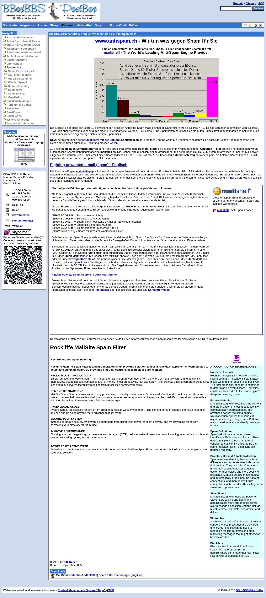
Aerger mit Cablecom (18, 123)
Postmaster (102, 289)
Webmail (67, 25)
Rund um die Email (17, 104)
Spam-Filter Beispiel (19, 71)
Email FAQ (11, 108)
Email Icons (12, 116)
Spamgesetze (14, 93)
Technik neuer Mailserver (21, 56)
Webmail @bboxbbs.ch (19, 48)
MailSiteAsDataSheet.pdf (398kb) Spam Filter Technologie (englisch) (97, 575)
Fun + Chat (118, 25)
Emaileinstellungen (17, 101)
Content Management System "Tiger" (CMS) (86, 590)
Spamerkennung (16, 86)
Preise (42, 25)
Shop (54, 25)
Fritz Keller (70, 562)
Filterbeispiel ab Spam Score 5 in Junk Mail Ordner (84, 274)
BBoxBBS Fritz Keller (249, 590)
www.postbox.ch (80, 259)
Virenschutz (12, 63)
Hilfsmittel (84, 25)
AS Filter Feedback (18, 74)
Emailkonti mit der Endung (102, 139)
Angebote (27, 25)
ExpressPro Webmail (18, 37)
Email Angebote (15, 59)
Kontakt (238, 3)
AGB (261, 3)
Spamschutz (12, 67)
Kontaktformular (22, 220)
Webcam (17, 226)
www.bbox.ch (21, 215)
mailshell (82, 171)
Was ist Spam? (15, 82)
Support (101, 25)
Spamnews (13, 89)
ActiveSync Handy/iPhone (21, 41)
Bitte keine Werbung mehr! (22, 52)
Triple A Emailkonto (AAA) (21, 45)
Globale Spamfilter (18, 78)
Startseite (10, 25)
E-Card (134, 25)
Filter (231, 177)
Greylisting (13, 97)
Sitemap (251, 3)
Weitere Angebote (16, 119)
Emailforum (12, 112)
